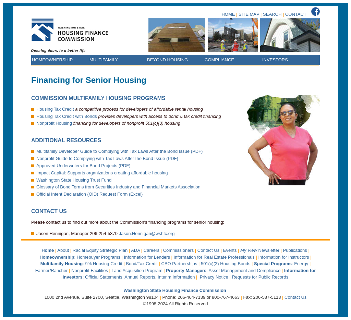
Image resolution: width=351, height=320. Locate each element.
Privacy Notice (214, 277)
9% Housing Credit (103, 263)
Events (230, 250)
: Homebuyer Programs (79, 257)
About (63, 250)
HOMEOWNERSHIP (52, 59)
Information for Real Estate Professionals (214, 257)
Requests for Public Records (260, 277)
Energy (301, 263)
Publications (295, 250)
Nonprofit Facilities (89, 270)
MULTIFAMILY (103, 59)
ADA (135, 250)
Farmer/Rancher (51, 270)
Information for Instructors (283, 257)
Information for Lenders (147, 257)
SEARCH (272, 14)
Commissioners (178, 250)
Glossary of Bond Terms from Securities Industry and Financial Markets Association (118, 186)
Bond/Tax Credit (142, 263)
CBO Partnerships (179, 263)
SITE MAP (249, 14)
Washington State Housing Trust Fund (73, 180)
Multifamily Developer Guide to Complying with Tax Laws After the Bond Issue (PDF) (119, 151)
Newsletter (260, 250)
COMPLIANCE (219, 59)
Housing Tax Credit (55, 109)
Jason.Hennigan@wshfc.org (147, 233)
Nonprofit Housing (54, 123)
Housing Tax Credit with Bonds (66, 116)
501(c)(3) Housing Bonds (226, 263)
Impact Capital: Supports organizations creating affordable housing (102, 172)
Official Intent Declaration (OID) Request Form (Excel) (89, 194)
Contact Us (208, 250)
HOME (228, 14)
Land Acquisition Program (137, 270)
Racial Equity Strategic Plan (100, 250)
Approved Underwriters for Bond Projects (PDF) (83, 165)
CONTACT (295, 14)
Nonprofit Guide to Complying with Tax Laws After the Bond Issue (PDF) (107, 158)
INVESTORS (275, 59)
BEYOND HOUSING (167, 59)
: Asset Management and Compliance (223, 270)
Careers (151, 250)
